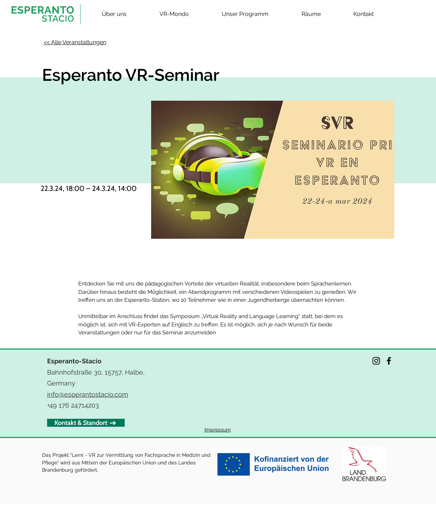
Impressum (217, 430)
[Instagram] (376, 361)
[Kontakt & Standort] (86, 423)
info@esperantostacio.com (87, 394)
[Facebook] (389, 361)
